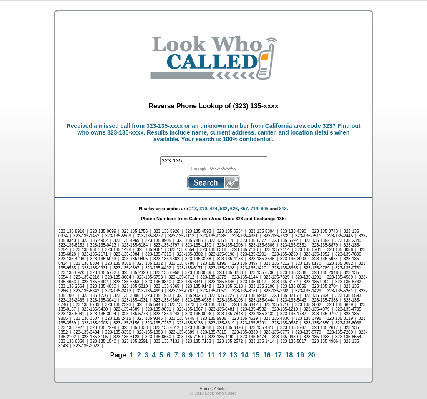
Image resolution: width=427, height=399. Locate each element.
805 (264, 208)
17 (278, 355)
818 (282, 208)
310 (203, 208)
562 (223, 208)
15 (256, 355)
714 (254, 208)
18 (289, 355)
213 (193, 208)
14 (245, 355)
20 (311, 355)
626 (234, 208)
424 (213, 208)
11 (211, 355)
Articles (221, 389)
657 (244, 208)
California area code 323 (298, 125)
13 (233, 355)
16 (267, 355)
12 (222, 355)
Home (205, 389)
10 (200, 355)
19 (300, 355)
